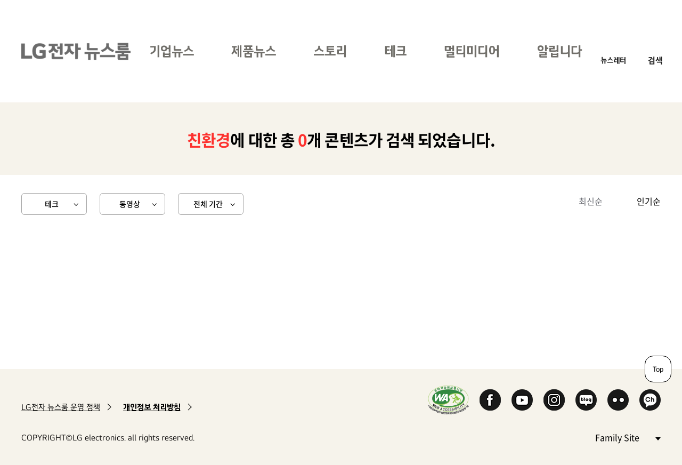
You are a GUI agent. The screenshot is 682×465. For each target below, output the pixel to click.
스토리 (330, 51)
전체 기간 (208, 203)
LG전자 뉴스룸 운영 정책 (60, 407)
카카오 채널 (650, 400)
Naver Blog (586, 400)
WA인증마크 (448, 399)
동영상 (129, 203)
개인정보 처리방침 (152, 407)
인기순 (649, 201)
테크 (395, 51)
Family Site (627, 437)
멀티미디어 (472, 51)
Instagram (554, 400)
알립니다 (559, 51)
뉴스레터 (613, 60)
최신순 (591, 201)
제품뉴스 (253, 51)
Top (658, 369)
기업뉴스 (171, 51)
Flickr (618, 400)
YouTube (522, 400)
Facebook (490, 400)
